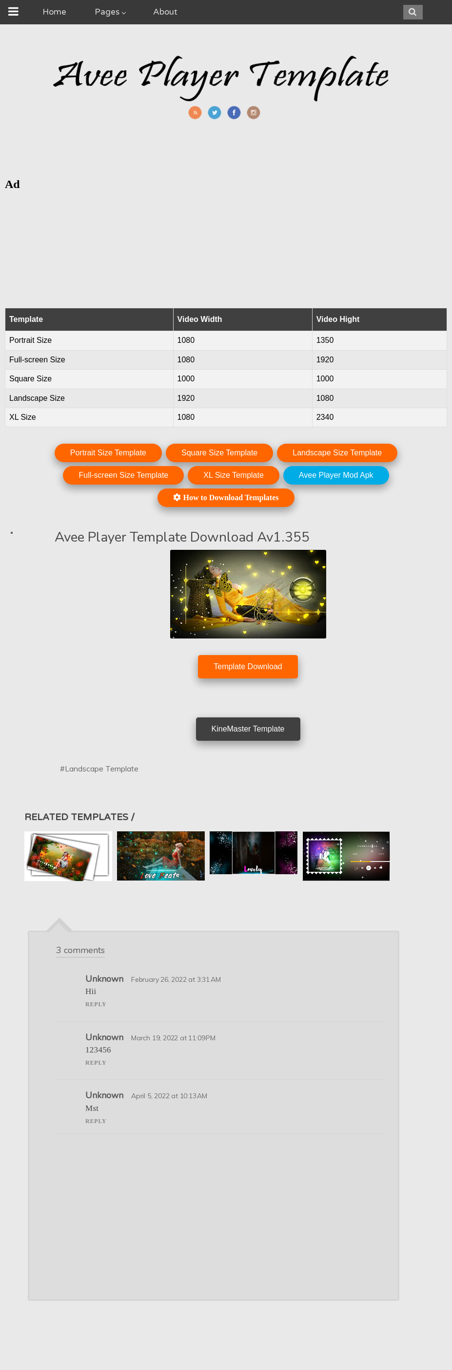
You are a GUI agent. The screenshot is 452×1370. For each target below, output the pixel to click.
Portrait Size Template (108, 453)
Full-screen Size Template (123, 475)
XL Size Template (233, 475)
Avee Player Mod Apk (336, 475)
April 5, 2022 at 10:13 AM (169, 1095)
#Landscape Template (99, 768)
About (165, 12)
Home (54, 12)
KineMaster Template (248, 729)
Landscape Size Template (337, 453)
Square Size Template (219, 453)
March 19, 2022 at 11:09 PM (173, 1037)
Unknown (104, 979)
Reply (96, 1004)
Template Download (248, 666)
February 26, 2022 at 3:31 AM (175, 979)
